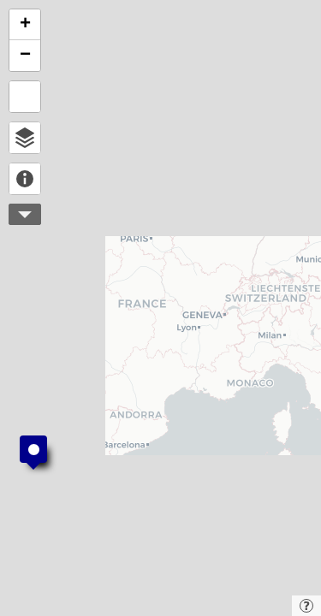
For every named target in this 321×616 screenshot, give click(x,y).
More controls (24, 214)
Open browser (24, 137)
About (24, 178)
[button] (33, 452)
